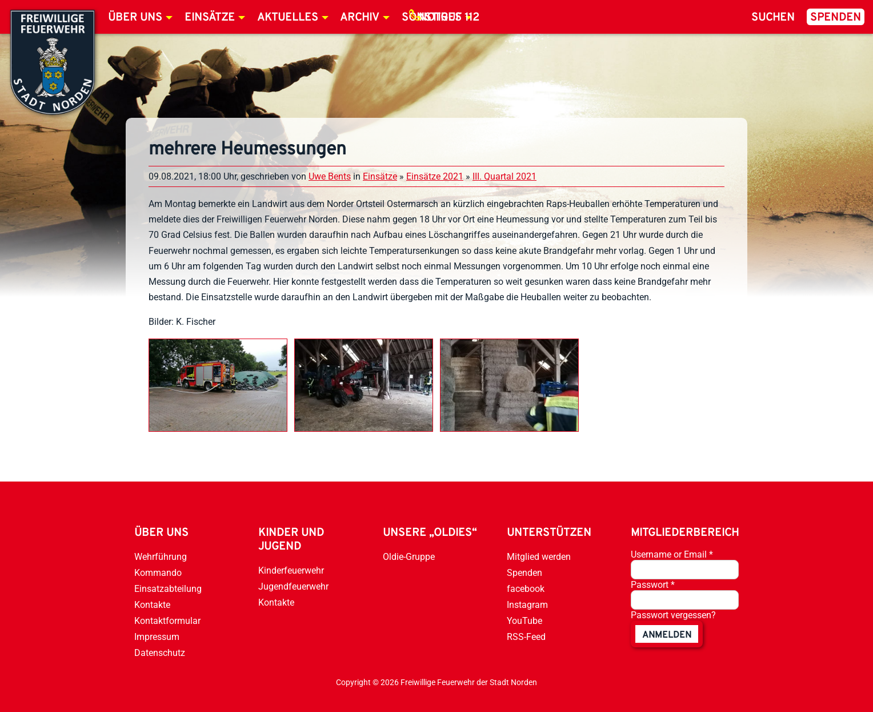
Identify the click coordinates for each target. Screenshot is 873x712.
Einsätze (210, 18)
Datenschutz (159, 652)
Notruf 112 (449, 18)
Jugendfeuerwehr (293, 586)
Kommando (158, 572)
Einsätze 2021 (434, 176)
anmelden (666, 635)
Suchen (773, 18)
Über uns (135, 18)
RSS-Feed (526, 636)
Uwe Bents (330, 176)
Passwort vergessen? (673, 615)
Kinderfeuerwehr (291, 570)
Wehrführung (160, 556)
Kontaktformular (167, 620)
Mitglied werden (539, 556)
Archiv (359, 18)
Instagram (527, 604)
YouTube (524, 620)
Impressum (156, 636)
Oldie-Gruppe (409, 556)
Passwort (653, 584)
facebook (525, 588)
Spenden (835, 18)
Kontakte (152, 604)
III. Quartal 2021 (504, 176)
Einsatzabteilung (168, 588)
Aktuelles (287, 18)
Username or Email (672, 554)
